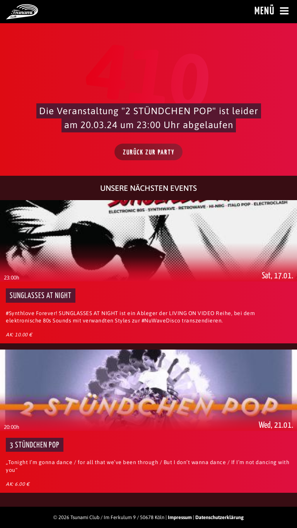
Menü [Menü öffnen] (272, 11)
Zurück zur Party (149, 152)
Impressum (180, 517)
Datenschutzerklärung (219, 517)
